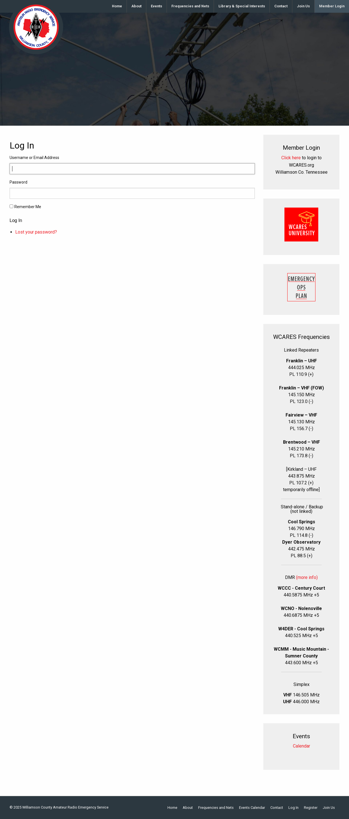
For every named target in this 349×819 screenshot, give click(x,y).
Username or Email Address (34, 157)
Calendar (301, 746)
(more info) (307, 577)
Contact (281, 6)
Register (310, 808)
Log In (16, 220)
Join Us (303, 6)
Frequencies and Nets (190, 6)
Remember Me (27, 206)
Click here (291, 157)
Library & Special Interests (241, 6)
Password (18, 182)
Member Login (331, 6)
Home (117, 6)
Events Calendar (252, 808)
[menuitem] (117, 6)
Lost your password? (36, 232)
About (136, 6)
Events (156, 6)
